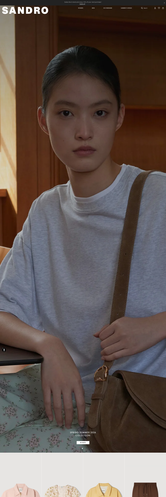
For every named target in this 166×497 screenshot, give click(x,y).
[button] (81, 11)
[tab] (82, 448)
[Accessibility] (4, 350)
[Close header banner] (164, 2)
